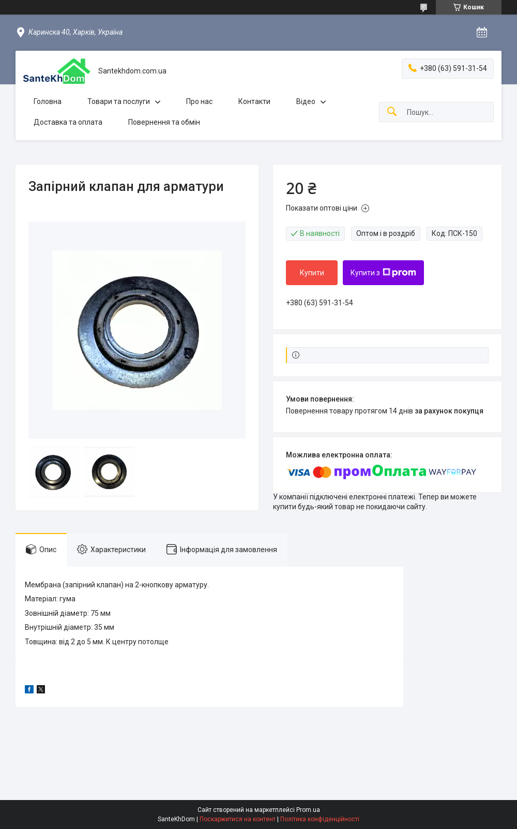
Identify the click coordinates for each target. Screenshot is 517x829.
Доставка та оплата (68, 122)
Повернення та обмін (164, 122)
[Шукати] (392, 112)
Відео (305, 101)
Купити (312, 273)
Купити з (383, 272)
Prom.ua (308, 809)
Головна (48, 101)
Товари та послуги (118, 101)
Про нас (199, 101)
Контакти (254, 101)
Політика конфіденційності (319, 819)
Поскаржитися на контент (238, 819)
